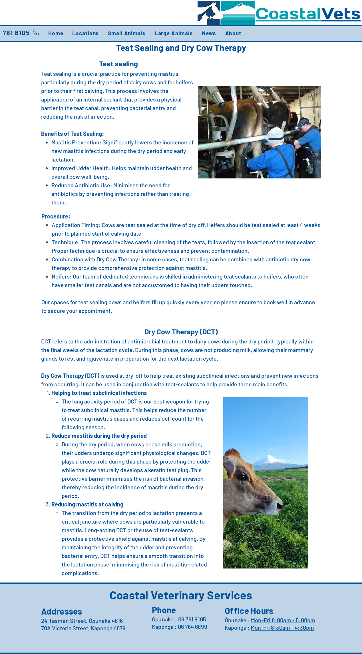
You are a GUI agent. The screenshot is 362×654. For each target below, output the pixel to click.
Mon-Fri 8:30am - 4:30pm (282, 627)
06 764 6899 (192, 626)
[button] (85, 33)
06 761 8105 (192, 619)
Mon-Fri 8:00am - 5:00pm (283, 620)
